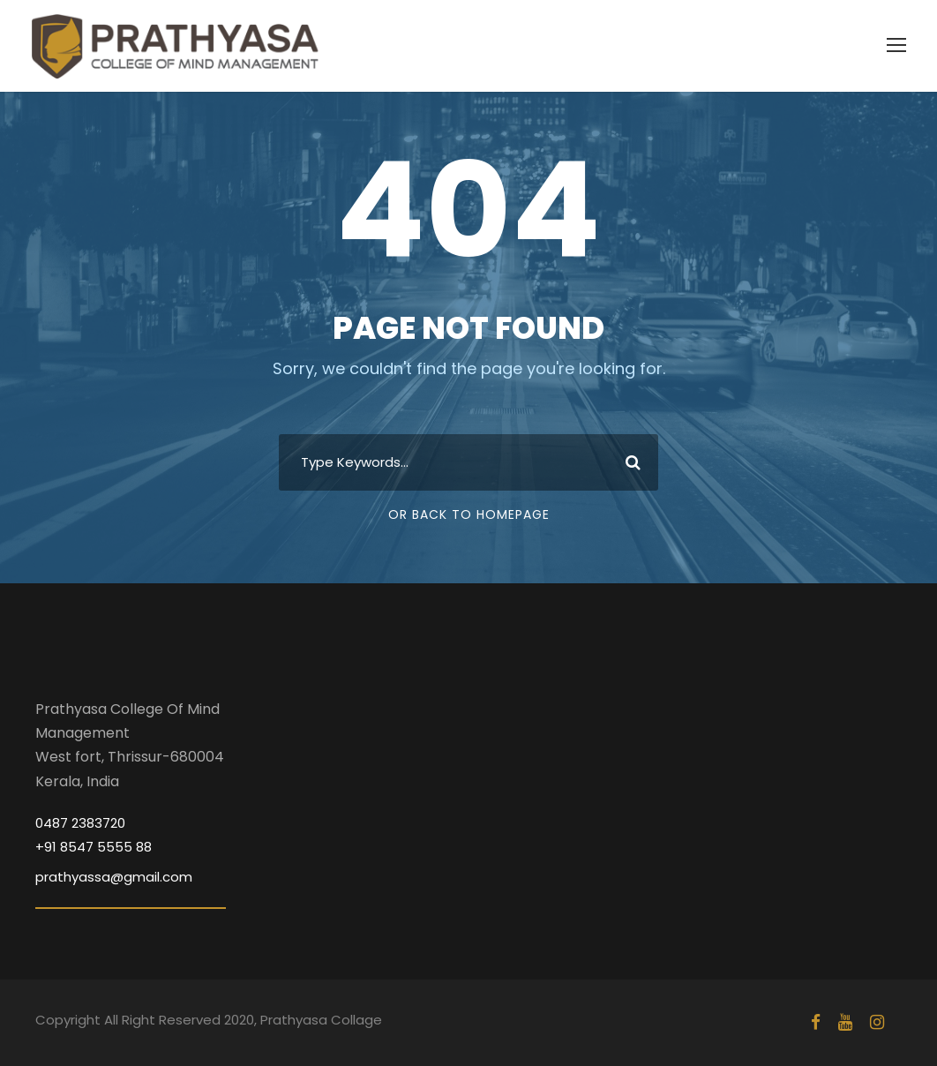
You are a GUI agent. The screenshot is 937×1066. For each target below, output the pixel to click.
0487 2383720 (80, 823)
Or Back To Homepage (469, 514)
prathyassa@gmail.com (113, 876)
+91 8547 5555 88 (93, 846)
